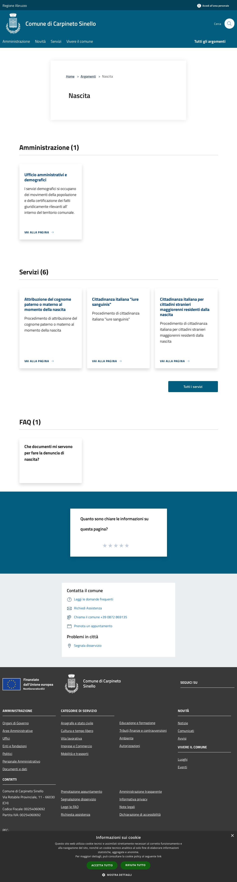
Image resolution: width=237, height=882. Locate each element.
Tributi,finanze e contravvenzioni (143, 730)
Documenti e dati (15, 768)
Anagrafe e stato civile (77, 723)
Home (70, 76)
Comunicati (186, 730)
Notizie (183, 723)
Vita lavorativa (71, 738)
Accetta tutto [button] (102, 865)
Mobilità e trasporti (74, 753)
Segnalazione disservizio (78, 799)
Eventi (182, 767)
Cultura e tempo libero (77, 730)
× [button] (232, 835)
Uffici (6, 738)
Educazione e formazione (137, 722)
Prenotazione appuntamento (81, 791)
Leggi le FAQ (70, 806)
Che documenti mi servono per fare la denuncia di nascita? (48, 452)
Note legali (127, 806)
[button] (118, 875)
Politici (7, 753)
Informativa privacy (133, 799)
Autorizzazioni (129, 745)
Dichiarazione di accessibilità (140, 814)
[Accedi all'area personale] (213, 6)
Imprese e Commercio (76, 746)
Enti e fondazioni (15, 746)
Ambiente (126, 738)
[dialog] (118, 856)
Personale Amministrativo (21, 761)
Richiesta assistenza (75, 814)
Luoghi (183, 759)
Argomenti (88, 76)
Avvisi (182, 738)
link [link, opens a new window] (159, 856)
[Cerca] (229, 23)
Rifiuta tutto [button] (135, 865)
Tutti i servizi (193, 386)
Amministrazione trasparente (140, 791)
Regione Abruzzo (15, 5)
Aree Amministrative (18, 730)
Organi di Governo (16, 723)
